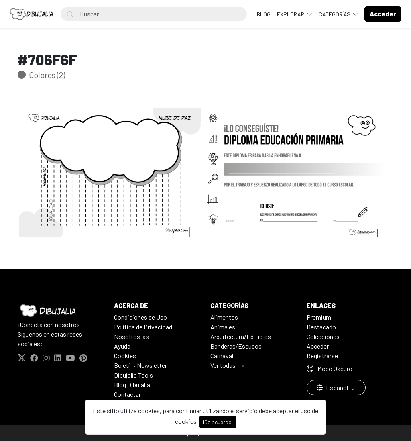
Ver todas (223, 365)
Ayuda (122, 346)
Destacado (321, 327)
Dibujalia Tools (133, 375)
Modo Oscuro (329, 368)
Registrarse (322, 355)
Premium (319, 317)
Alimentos (224, 317)
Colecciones (323, 336)
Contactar (127, 394)
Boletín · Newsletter (140, 365)
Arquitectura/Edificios (240, 336)
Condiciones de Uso (140, 317)
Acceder (318, 346)
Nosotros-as (131, 336)
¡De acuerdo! (218, 422)
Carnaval (221, 355)
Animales (222, 327)
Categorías (335, 14)
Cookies (125, 355)
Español (333, 387)
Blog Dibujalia (132, 384)
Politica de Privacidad (143, 327)
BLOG (264, 14)
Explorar (291, 14)
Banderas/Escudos (236, 346)
